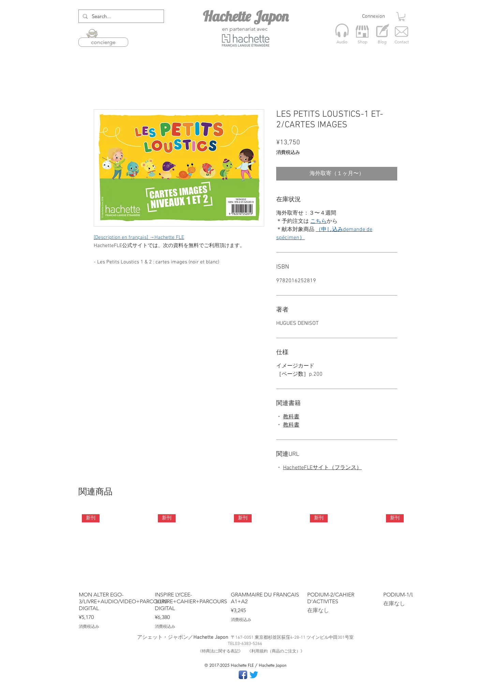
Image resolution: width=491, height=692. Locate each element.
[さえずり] (254, 675)
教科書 (291, 417)
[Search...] (120, 16)
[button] (402, 16)
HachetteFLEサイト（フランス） (322, 467)
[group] (245, 570)
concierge (103, 42)
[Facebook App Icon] (243, 675)
